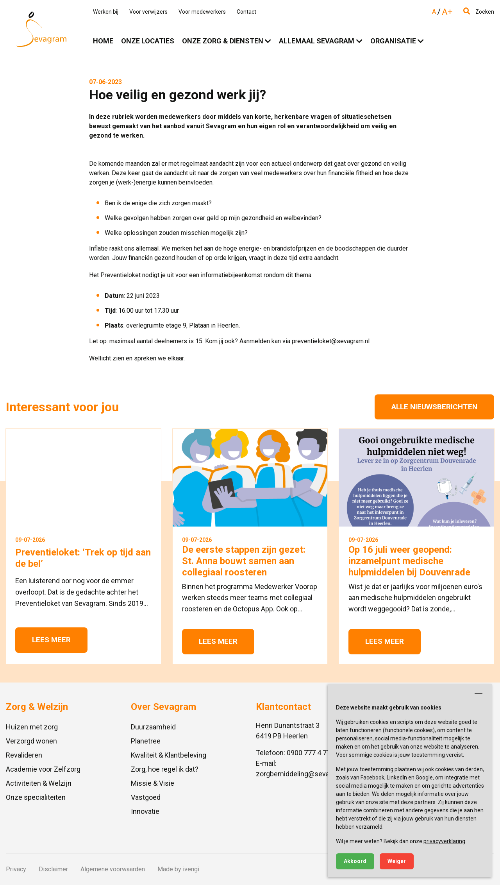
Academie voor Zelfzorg (43, 769)
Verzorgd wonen (31, 741)
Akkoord (355, 861)
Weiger (397, 861)
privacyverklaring (444, 841)
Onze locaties (147, 41)
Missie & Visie (152, 783)
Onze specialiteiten (36, 797)
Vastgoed (146, 797)
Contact (246, 12)
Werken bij (105, 12)
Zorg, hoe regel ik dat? (164, 769)
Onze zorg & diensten (222, 41)
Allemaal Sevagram (316, 41)
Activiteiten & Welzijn (38, 783)
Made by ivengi (178, 869)
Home (103, 41)
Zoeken (478, 12)
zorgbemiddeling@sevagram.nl (304, 774)
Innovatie (145, 811)
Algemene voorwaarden (112, 869)
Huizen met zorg (32, 727)
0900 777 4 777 (310, 753)
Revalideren (24, 755)
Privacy (16, 869)
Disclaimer (53, 869)
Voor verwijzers (148, 12)
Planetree (146, 741)
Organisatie (393, 41)
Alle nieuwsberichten (434, 406)
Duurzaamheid (153, 727)
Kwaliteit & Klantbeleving (168, 755)
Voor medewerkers (202, 12)
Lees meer (51, 639)
